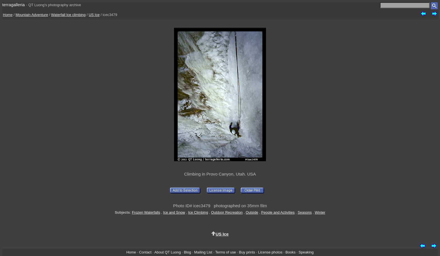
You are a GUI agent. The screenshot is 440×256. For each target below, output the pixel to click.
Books (290, 252)
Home (8, 15)
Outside (252, 212)
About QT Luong (167, 252)
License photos (270, 252)
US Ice (94, 15)
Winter (320, 212)
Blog (187, 252)
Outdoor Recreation (227, 212)
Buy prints (247, 252)
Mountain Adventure (32, 15)
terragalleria (13, 4)
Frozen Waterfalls (146, 212)
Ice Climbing (198, 212)
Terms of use (225, 252)
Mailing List (203, 252)
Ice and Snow (174, 212)
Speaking (306, 252)
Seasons (305, 212)
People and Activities (278, 212)
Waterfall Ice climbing (68, 15)
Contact (145, 252)
